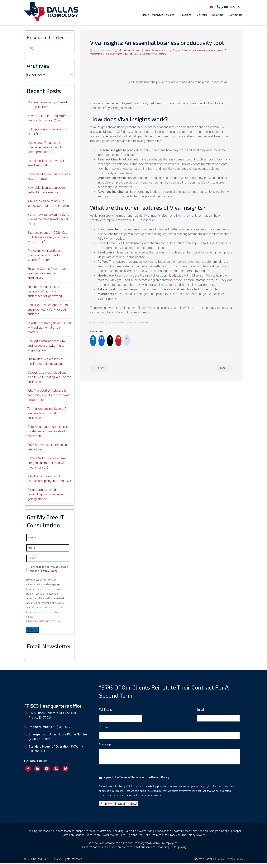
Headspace (175, 275)
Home (145, 14)
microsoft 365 (97, 54)
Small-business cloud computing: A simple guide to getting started (46, 495)
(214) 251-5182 (39, 740)
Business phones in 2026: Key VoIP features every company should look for (47, 238)
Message (105, 745)
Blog (30, 49)
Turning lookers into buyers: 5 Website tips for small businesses (46, 414)
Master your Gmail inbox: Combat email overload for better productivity (45, 148)
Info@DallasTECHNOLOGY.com (43, 622)
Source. (149, 322)
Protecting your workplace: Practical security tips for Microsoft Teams (45, 256)
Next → (225, 368)
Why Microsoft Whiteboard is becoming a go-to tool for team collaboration (48, 396)
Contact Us (235, 14)
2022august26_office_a (166, 50)
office (125, 54)
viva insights (160, 54)
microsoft (221, 50)
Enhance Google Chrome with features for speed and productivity (47, 274)
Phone (103, 728)
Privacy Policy (48, 571)
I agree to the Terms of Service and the (49, 569)
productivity (146, 54)
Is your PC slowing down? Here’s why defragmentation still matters (49, 328)
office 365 (134, 54)
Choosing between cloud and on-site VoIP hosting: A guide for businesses (49, 378)
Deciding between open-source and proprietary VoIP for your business (48, 310)
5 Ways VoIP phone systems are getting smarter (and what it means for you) (48, 463)
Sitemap (199, 860)
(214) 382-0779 (229, 7)
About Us (219, 14)
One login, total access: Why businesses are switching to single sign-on (46, 346)
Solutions (187, 14)
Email (200, 710)
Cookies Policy (215, 860)
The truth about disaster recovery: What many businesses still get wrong (44, 292)
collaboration (185, 50)
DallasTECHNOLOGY (128, 50)
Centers (203, 14)
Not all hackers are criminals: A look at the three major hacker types (48, 220)
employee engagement (204, 50)
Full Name (105, 710)
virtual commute (205, 285)
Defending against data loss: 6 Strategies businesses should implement (47, 432)
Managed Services (164, 14)
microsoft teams (114, 54)
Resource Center (48, 37)
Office (147, 50)
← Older (98, 368)
